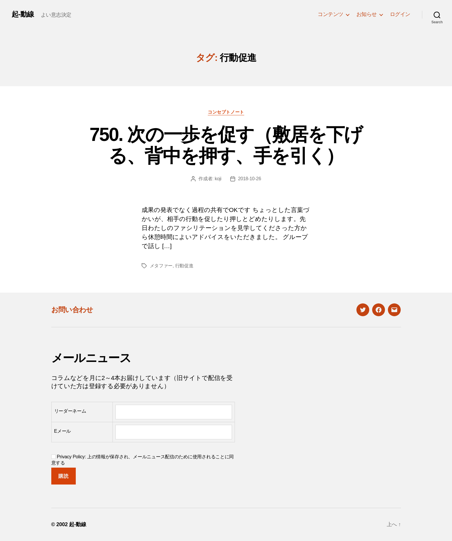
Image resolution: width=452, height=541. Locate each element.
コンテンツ (330, 14)
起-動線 (23, 14)
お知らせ (366, 14)
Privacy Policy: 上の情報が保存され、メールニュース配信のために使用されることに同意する (142, 459)
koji (218, 178)
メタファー (161, 265)
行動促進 (184, 265)
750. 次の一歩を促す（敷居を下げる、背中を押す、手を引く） (225, 145)
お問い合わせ (72, 310)
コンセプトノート (226, 111)
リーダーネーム (70, 411)
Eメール (62, 431)
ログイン (400, 14)
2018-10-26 (249, 178)
